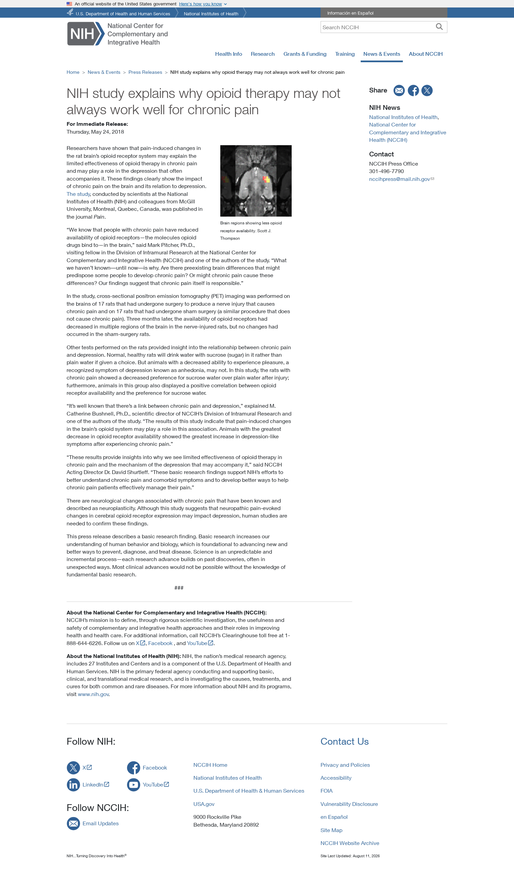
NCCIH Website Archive (350, 843)
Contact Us (345, 741)
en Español (334, 816)
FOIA (326, 790)
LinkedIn (93, 784)
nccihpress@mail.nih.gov (399, 178)
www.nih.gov (93, 694)
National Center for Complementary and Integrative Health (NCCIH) (407, 132)
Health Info (228, 53)
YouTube (197, 643)
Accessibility (336, 777)
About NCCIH (426, 53)
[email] (397, 90)
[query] (384, 27)
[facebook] (414, 90)
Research (263, 53)
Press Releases (145, 72)
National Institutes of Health (211, 13)
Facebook (160, 643)
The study (78, 193)
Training (345, 53)
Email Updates (101, 823)
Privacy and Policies (345, 764)
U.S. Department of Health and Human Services (123, 13)
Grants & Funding (305, 53)
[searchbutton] (439, 27)
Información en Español (350, 13)
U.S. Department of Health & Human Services (248, 790)
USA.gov (204, 803)
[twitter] (427, 90)
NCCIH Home (210, 764)
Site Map (331, 830)
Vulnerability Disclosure (349, 803)
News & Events (381, 53)
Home (73, 72)
